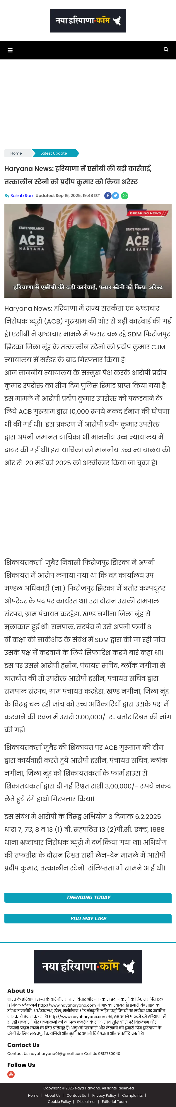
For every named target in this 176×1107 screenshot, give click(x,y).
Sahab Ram (23, 195)
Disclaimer (86, 1101)
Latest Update (54, 153)
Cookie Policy (59, 1101)
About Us (20, 990)
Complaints (132, 1094)
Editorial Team (114, 1101)
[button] (10, 50)
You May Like (88, 918)
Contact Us (23, 1044)
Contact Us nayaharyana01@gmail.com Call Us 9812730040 (63, 1053)
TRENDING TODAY (88, 897)
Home (16, 153)
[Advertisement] (88, 107)
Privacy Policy (104, 1094)
